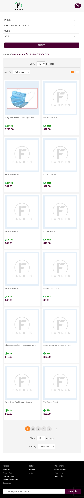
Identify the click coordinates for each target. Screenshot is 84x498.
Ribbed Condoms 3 (51, 288)
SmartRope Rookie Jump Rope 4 (18, 402)
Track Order (58, 476)
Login (31, 473)
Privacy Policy (8, 473)
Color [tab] (7, 30)
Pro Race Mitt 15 (12, 174)
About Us (6, 469)
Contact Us (7, 483)
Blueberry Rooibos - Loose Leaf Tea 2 (20, 345)
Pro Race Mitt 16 (50, 117)
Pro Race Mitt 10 (12, 288)
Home (6, 54)
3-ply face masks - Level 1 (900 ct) (19, 117)
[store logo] (18, 6)
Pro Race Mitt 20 (12, 231)
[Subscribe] (73, 491)
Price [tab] (7, 19)
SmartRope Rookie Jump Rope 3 (56, 345)
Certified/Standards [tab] (16, 25)
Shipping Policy (8, 476)
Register (32, 469)
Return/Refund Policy (10, 479)
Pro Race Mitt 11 (50, 231)
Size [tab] (6, 36)
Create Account (60, 469)
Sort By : (8, 72)
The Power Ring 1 (50, 402)
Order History (59, 473)
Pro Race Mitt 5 (49, 174)
